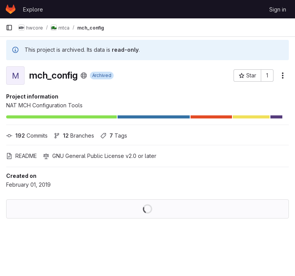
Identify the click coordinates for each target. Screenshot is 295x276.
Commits (27, 135)
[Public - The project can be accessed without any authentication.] (84, 75)
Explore (33, 9)
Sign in (277, 9)
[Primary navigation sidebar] (9, 27)
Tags (113, 135)
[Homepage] (10, 9)
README (21, 156)
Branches (74, 135)
